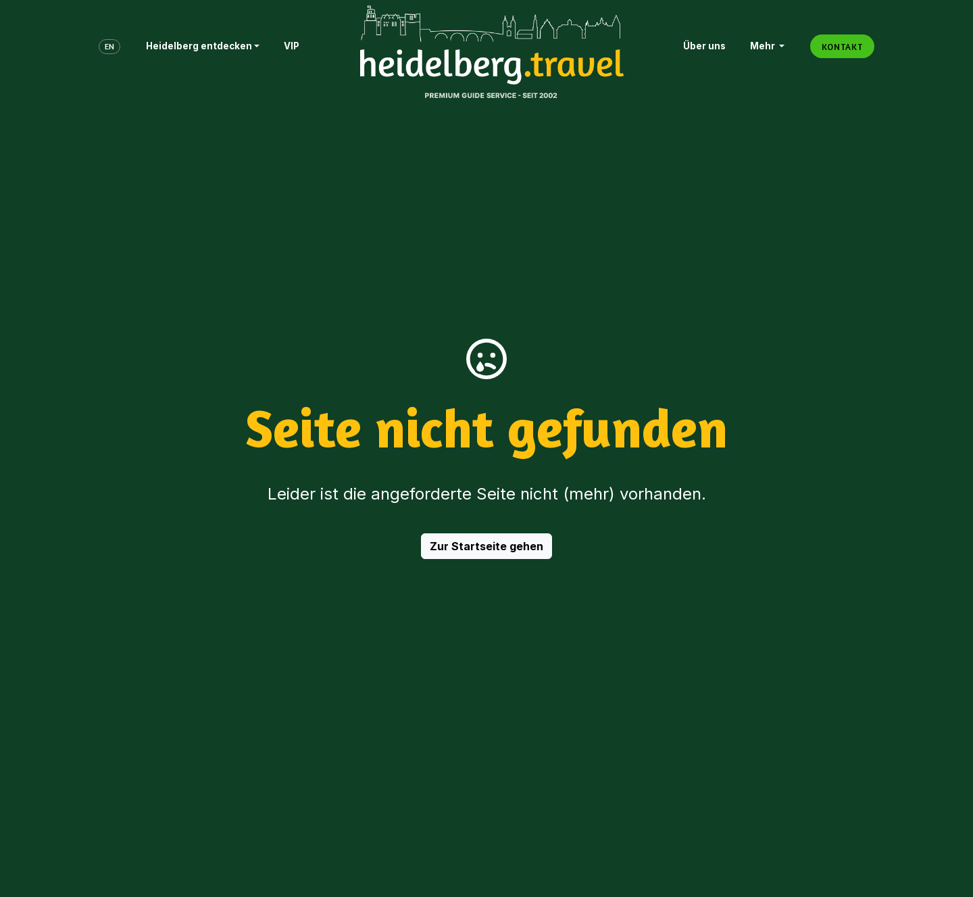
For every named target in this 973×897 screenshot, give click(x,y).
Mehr (763, 46)
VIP (291, 46)
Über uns (704, 46)
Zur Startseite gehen (486, 546)
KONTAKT (842, 46)
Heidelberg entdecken (199, 46)
